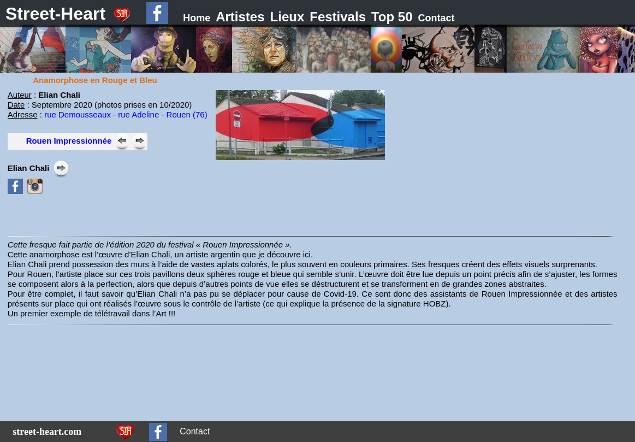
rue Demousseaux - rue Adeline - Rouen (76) (125, 114)
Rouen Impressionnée (69, 140)
